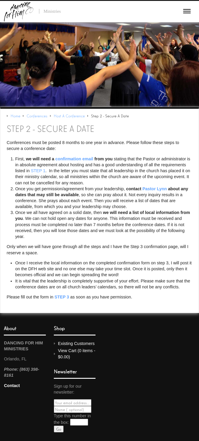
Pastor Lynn (155, 188)
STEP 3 (61, 297)
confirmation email (74, 158)
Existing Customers (76, 343)
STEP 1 (38, 170)
